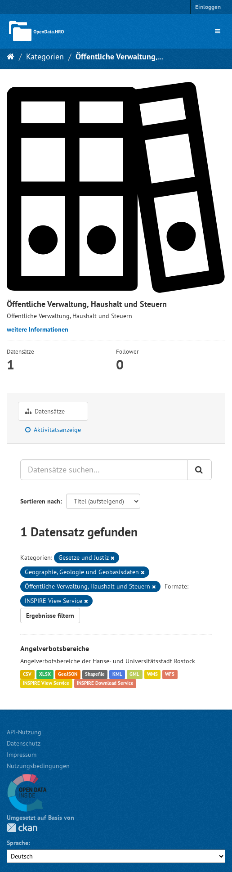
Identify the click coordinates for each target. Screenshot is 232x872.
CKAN (22, 827)
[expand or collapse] (217, 31)
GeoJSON (67, 674)
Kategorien (45, 56)
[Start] (10, 56)
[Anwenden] (199, 469)
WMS (152, 674)
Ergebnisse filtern (50, 615)
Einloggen (208, 7)
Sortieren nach (40, 501)
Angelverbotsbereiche (54, 648)
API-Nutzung (24, 732)
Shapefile (95, 674)
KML (117, 674)
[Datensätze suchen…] (104, 469)
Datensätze (45, 411)
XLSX (45, 674)
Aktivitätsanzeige (53, 430)
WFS (169, 674)
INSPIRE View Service (46, 683)
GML (134, 674)
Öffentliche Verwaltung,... (119, 56)
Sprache (17, 843)
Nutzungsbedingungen (38, 766)
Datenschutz (23, 743)
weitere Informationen (37, 329)
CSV (27, 674)
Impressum (21, 755)
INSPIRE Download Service (105, 683)
